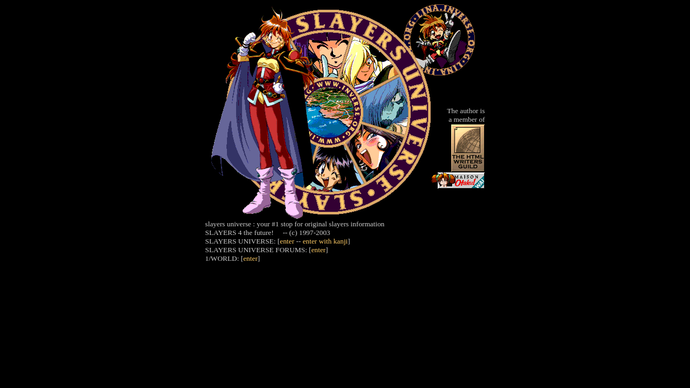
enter (287, 241)
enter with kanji (325, 241)
